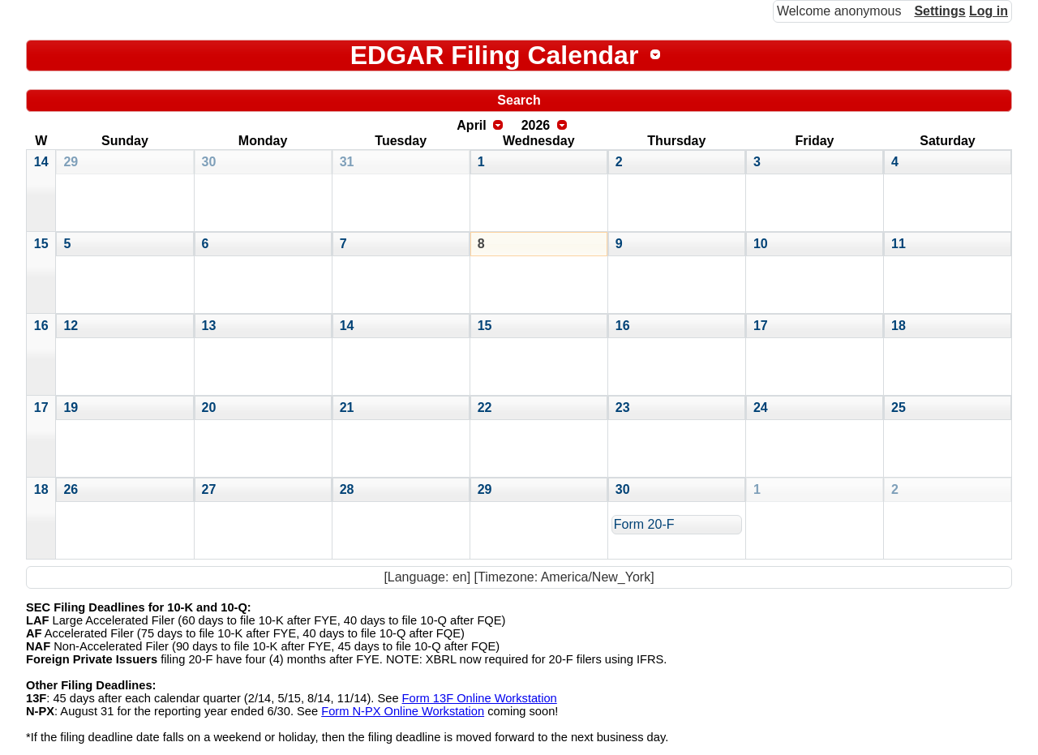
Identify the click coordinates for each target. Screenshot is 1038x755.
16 (41, 325)
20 (209, 407)
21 (347, 407)
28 (347, 489)
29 (70, 162)
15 (41, 244)
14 (41, 162)
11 (898, 244)
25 (898, 407)
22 (485, 407)
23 (623, 407)
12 (70, 325)
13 (209, 325)
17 (760, 325)
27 (209, 489)
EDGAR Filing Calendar (494, 55)
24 (760, 407)
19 (70, 407)
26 (70, 489)
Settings (939, 11)
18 (898, 325)
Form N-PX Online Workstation (402, 711)
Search (518, 100)
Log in (988, 11)
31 (347, 162)
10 (760, 244)
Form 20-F (644, 524)
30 (209, 162)
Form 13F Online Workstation (479, 698)
